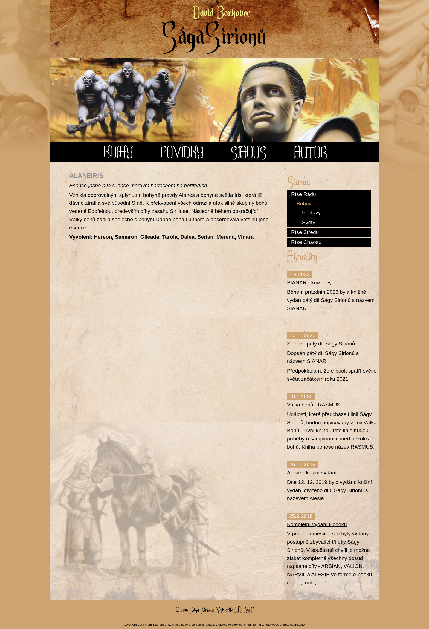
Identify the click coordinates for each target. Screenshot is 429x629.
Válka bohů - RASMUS (313, 405)
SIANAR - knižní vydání (314, 282)
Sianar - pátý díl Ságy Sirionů (321, 344)
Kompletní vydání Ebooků (317, 524)
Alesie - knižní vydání (312, 472)
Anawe (243, 609)
